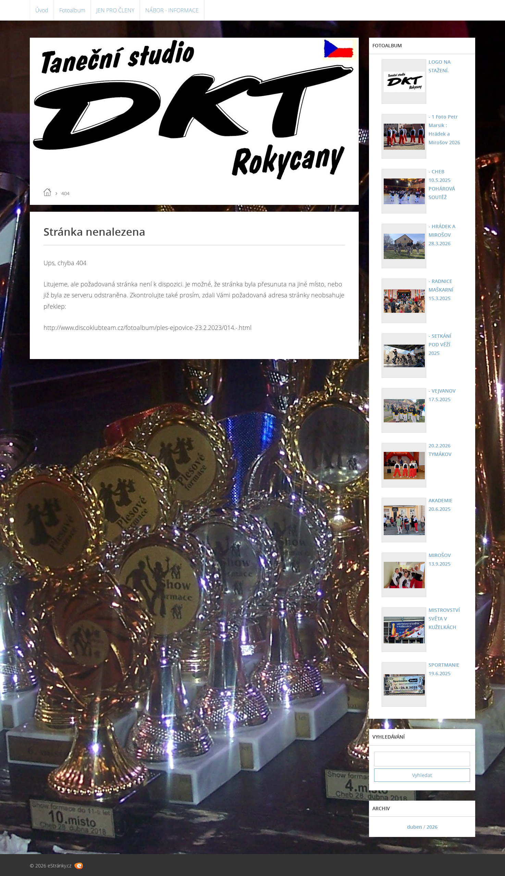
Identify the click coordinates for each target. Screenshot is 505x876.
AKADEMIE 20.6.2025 (441, 504)
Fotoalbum (72, 10)
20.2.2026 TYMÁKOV (440, 449)
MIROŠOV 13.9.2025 (440, 559)
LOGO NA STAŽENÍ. (440, 66)
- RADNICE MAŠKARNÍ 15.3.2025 (441, 289)
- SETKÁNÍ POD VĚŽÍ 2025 (440, 344)
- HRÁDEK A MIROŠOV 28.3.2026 (442, 235)
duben (414, 827)
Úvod (41, 10)
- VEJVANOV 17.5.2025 (442, 395)
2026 (432, 827)
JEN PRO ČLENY (115, 10)
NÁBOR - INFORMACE (172, 10)
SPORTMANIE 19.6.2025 (444, 669)
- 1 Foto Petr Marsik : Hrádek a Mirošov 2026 (444, 129)
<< (381, 827)
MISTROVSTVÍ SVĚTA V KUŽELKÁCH (444, 618)
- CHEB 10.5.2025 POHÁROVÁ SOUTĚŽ (442, 184)
